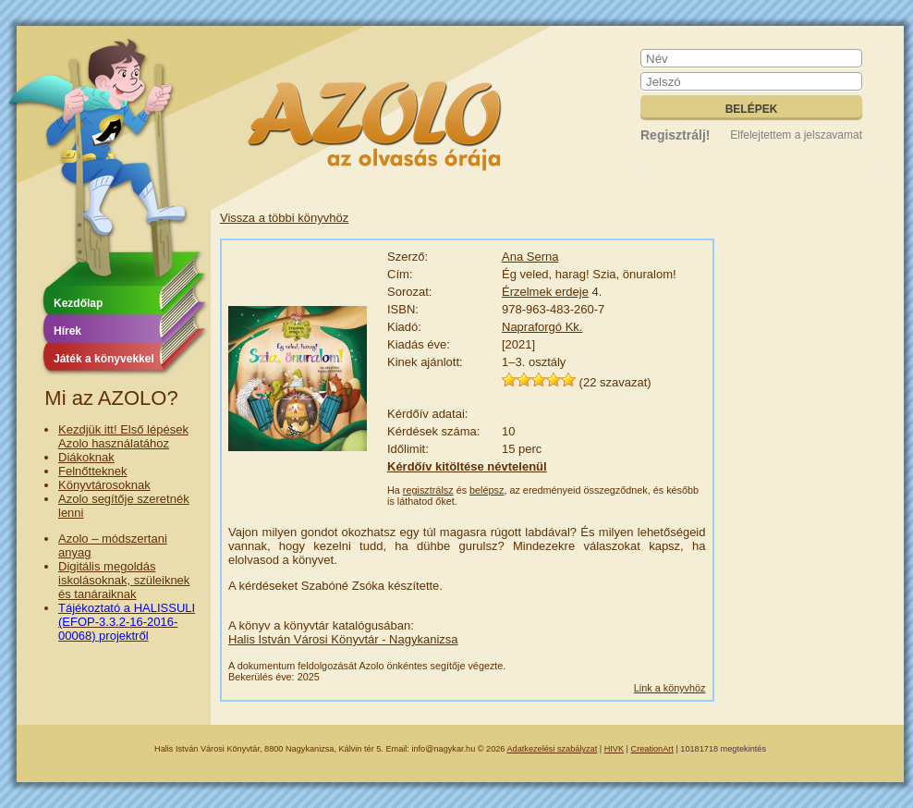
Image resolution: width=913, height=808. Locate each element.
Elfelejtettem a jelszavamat (796, 135)
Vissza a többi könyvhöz (284, 218)
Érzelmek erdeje (545, 292)
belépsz (486, 490)
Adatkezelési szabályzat (552, 748)
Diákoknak (86, 457)
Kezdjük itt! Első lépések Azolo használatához (123, 436)
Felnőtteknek (92, 471)
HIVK (614, 748)
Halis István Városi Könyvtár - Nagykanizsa (343, 639)
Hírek (67, 330)
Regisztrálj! (675, 135)
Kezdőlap (78, 303)
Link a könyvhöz (670, 687)
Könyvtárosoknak (104, 485)
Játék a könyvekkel (104, 358)
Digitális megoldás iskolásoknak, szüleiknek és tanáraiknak (123, 580)
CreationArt (652, 748)
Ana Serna (530, 256)
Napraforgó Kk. (542, 327)
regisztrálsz (428, 490)
